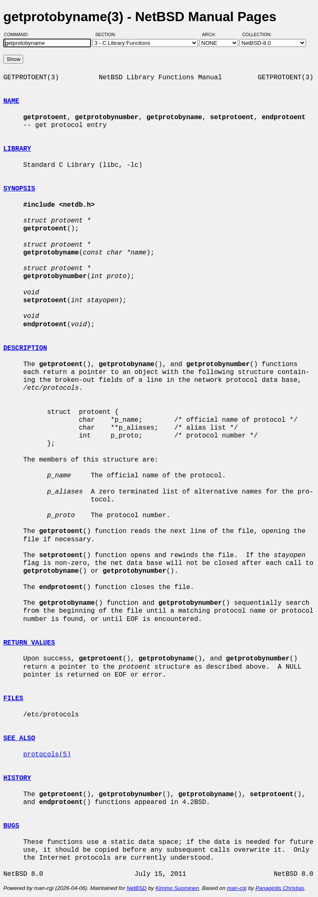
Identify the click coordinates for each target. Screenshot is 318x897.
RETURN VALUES (29, 643)
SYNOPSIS (19, 188)
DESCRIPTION (25, 348)
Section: (107, 34)
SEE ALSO (19, 738)
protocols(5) (47, 754)
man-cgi (236, 888)
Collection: (257, 34)
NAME (11, 101)
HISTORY (17, 778)
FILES (13, 698)
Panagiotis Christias (279, 888)
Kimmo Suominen (177, 888)
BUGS (11, 826)
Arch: (212, 34)
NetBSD (137, 888)
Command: (19, 34)
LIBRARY (17, 149)
